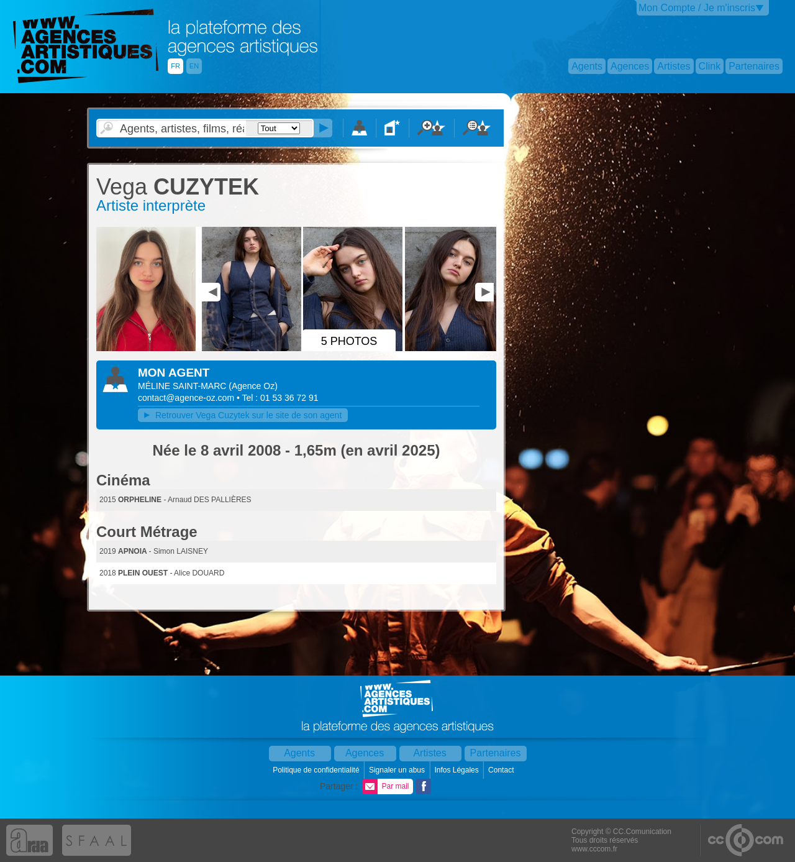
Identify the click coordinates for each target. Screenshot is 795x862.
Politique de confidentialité (317, 770)
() (253, 386)
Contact (502, 770)
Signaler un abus (398, 770)
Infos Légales (457, 770)
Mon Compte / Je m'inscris (696, 7)
